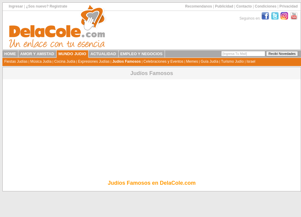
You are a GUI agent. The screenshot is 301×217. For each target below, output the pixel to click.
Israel (251, 61)
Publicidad (224, 6)
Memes (192, 61)
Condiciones (265, 6)
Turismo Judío (232, 61)
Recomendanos (198, 6)
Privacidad (288, 6)
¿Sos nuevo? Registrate (46, 6)
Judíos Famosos (126, 61)
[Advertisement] (151, 122)
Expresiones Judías (94, 61)
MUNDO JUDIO (72, 54)
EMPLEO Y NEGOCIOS (141, 54)
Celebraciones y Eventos (164, 61)
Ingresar (16, 6)
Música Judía (40, 61)
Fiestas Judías (15, 61)
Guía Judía (210, 61)
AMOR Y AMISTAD (37, 54)
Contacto (244, 6)
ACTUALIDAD (103, 54)
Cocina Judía (64, 61)
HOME (10, 54)
